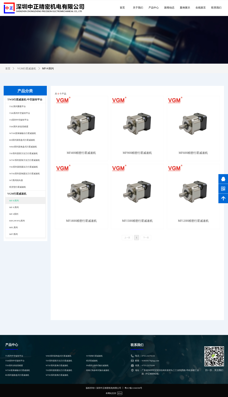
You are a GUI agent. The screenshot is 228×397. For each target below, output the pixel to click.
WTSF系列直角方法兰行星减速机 (24, 160)
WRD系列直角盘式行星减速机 (23, 146)
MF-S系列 (13, 214)
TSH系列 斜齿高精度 (18, 126)
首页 (7, 68)
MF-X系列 (14, 207)
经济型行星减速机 (17, 187)
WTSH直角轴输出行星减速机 (22, 133)
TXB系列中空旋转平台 (19, 113)
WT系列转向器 (16, 180)
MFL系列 (13, 227)
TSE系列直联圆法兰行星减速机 (23, 167)
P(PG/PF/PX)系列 (17, 221)
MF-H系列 (14, 200)
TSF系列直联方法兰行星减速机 (23, 153)
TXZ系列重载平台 (17, 106)
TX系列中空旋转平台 (19, 120)
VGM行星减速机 (16, 193)
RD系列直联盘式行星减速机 (22, 140)
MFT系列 (13, 234)
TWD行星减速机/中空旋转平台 (24, 99)
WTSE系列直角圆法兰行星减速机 (24, 173)
